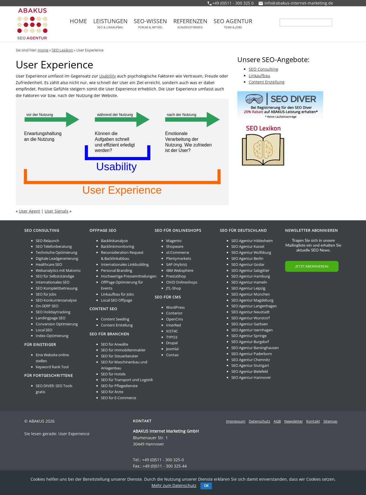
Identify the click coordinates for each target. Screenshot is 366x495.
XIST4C (172, 331)
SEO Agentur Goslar (247, 264)
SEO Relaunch (47, 240)
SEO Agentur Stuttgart (250, 365)
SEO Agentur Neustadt (250, 311)
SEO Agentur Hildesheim (252, 240)
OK (206, 485)
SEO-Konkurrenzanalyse (56, 300)
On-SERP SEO (47, 305)
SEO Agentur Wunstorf (250, 317)
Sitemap (330, 421)
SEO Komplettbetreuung (56, 288)
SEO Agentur (233, 23)
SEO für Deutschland (243, 230)
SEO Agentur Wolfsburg (251, 252)
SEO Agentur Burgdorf (250, 341)
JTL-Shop (173, 288)
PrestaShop (176, 276)
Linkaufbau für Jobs (117, 294)
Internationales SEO (52, 282)
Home (78, 22)
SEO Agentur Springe (248, 335)
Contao (172, 354)
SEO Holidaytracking (53, 311)
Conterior (174, 313)
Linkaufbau (259, 75)
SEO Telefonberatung (54, 246)
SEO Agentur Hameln (249, 282)
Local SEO (44, 329)
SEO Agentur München (250, 294)
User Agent (29, 211)
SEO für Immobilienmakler (123, 350)
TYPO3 (171, 337)
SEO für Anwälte (114, 344)
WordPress (175, 307)
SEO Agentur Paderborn (251, 353)
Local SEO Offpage (116, 300)
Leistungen (110, 23)
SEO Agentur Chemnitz (250, 359)
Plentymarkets (178, 258)
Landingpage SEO (50, 317)
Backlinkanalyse (114, 240)
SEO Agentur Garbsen (249, 323)
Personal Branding (116, 270)
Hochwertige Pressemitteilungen (128, 276)
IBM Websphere (179, 270)
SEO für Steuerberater (119, 356)
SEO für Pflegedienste (119, 385)
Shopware (174, 246)
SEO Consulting (263, 69)
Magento (174, 240)
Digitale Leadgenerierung (57, 258)
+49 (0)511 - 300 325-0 (163, 459)
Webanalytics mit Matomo (58, 270)
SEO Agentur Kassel (247, 246)
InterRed (173, 325)
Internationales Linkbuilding (125, 264)
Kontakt (313, 421)
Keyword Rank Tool (52, 366)
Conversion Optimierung (57, 323)
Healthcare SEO (49, 264)
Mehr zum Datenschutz (174, 485)
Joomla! (172, 348)
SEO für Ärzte (112, 391)
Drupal (172, 342)
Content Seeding (115, 319)
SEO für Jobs (46, 294)
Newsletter (293, 421)
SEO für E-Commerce (118, 397)
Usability (107, 76)
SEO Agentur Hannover (251, 377)
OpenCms (174, 319)
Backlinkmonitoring (117, 246)
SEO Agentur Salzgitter (250, 270)
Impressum (235, 421)
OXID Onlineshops (181, 282)
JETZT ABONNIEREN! (312, 266)
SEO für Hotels (113, 374)
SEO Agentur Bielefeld (249, 371)
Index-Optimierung (52, 335)
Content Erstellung (267, 82)
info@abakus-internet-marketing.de (298, 3)
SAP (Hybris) (176, 264)
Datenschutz (259, 421)
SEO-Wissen (150, 23)
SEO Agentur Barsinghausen (255, 347)
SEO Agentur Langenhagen (254, 305)
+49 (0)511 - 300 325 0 (233, 3)
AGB (277, 421)
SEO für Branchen (109, 333)
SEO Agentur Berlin (247, 258)
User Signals (56, 211)
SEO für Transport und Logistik (127, 379)
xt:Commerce (177, 252)
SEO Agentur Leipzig (248, 288)
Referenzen (190, 23)
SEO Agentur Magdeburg (252, 300)
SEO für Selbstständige (55, 276)
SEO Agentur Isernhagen (252, 329)
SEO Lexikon (62, 50)
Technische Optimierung (56, 252)
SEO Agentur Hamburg (250, 276)
